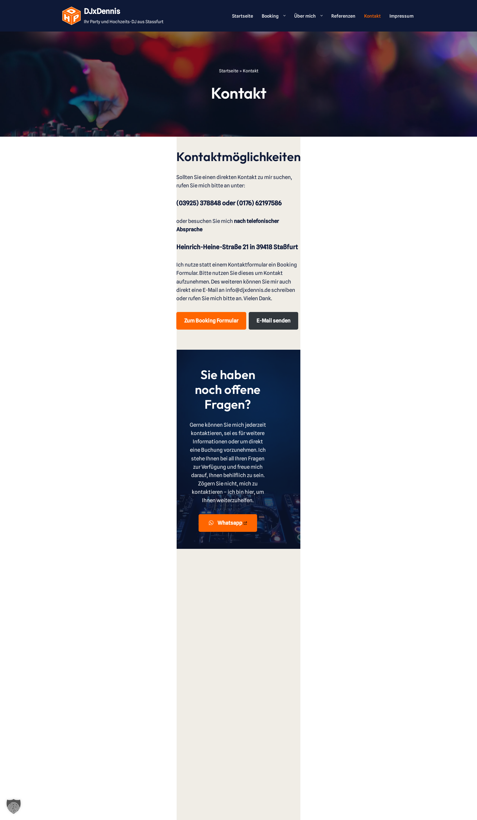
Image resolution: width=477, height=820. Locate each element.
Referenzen (342, 16)
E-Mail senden (155, 278)
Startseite (239, 16)
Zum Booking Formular (92, 278)
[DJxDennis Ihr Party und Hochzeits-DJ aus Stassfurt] (112, 16)
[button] (281, 16)
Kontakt (371, 16)
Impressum (401, 16)
